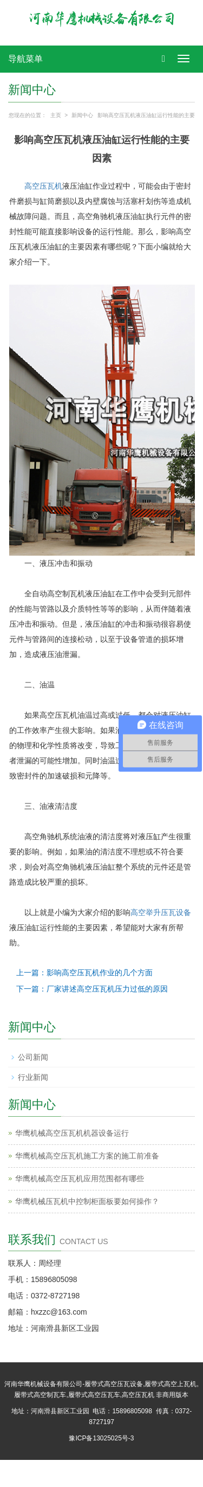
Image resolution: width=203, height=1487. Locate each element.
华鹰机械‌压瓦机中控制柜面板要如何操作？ (87, 1201)
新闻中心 (82, 115)
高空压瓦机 (43, 186)
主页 (55, 115)
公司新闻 (33, 1057)
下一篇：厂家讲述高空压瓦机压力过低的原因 (92, 988)
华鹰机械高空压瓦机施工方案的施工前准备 (87, 1155)
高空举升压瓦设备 (160, 912)
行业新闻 (33, 1077)
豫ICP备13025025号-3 (101, 1438)
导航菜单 (25, 58)
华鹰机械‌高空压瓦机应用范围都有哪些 (79, 1178)
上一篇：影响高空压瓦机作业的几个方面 (84, 972)
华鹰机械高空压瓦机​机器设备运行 (72, 1133)
